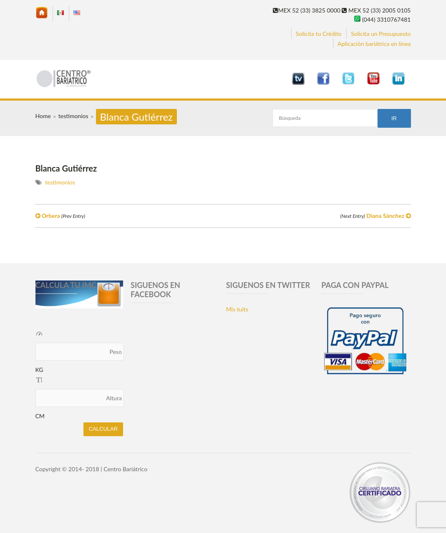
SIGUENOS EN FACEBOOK (155, 289)
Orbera (60, 215)
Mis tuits (237, 309)
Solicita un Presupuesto (381, 33)
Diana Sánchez (375, 215)
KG (39, 369)
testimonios (73, 115)
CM (40, 415)
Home (43, 115)
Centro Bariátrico (125, 468)
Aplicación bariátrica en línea (374, 43)
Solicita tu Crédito (319, 33)
